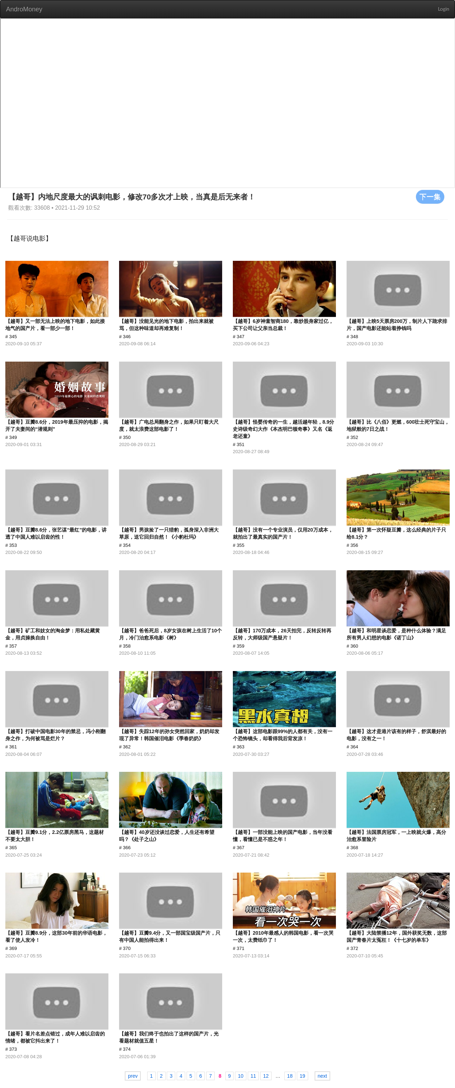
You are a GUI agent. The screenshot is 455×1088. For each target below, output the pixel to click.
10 (240, 1076)
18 (290, 1076)
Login (443, 9)
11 (253, 1076)
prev (133, 1076)
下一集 (430, 196)
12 (266, 1076)
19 (302, 1076)
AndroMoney (24, 9)
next (322, 1076)
